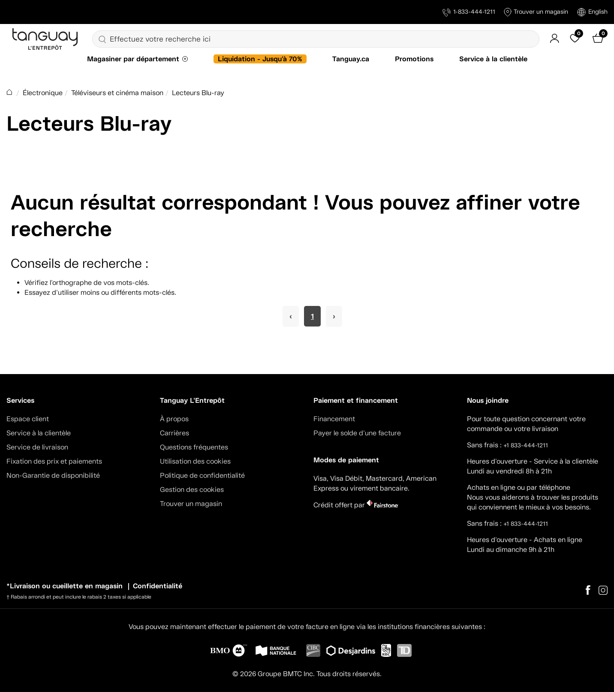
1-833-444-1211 (468, 12)
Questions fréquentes (194, 447)
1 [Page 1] (312, 316)
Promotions (414, 58)
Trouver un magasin (536, 12)
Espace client (27, 419)
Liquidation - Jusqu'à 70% (260, 58)
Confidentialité (157, 585)
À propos (174, 419)
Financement (334, 419)
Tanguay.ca (350, 58)
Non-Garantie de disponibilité (53, 475)
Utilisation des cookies (195, 461)
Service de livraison (37, 447)
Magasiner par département (133, 58)
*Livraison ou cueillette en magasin (64, 585)
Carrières (174, 433)
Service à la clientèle (493, 58)
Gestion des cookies (192, 489)
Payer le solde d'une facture (357, 433)
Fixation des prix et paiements (54, 461)
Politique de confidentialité (202, 475)
